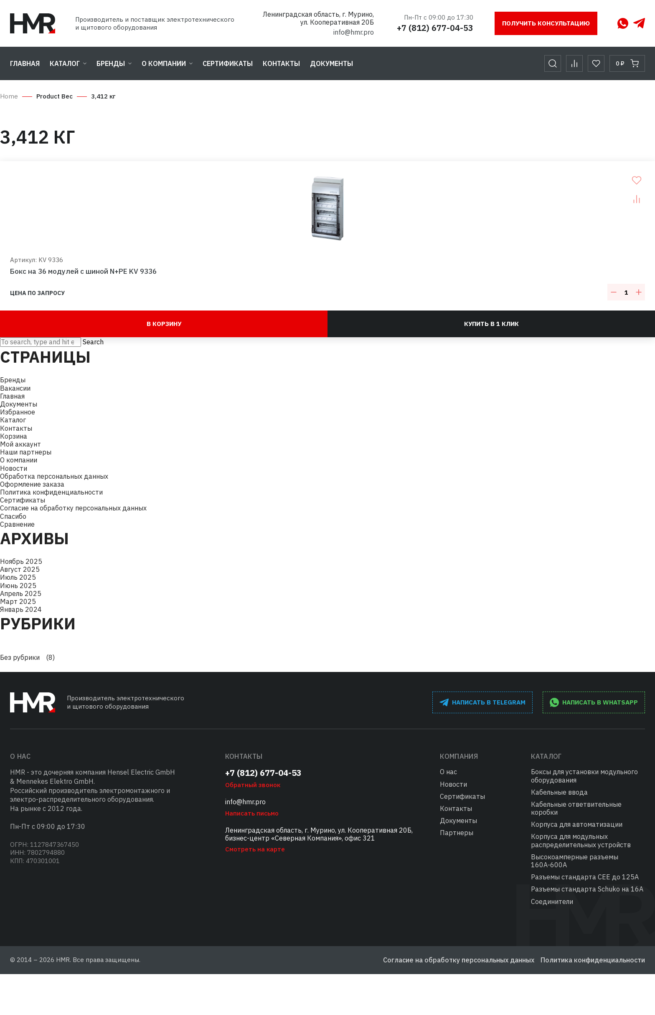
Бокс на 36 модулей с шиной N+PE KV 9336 (83, 271)
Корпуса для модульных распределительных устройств (581, 840)
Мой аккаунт (20, 444)
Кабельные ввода (559, 792)
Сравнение (17, 524)
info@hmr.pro (353, 32)
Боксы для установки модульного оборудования (584, 776)
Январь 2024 (21, 609)
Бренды (110, 63)
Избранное (17, 412)
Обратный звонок (252, 785)
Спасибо (13, 516)
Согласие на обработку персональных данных (73, 508)
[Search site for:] (40, 342)
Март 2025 (18, 601)
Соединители (552, 901)
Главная (25, 63)
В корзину (164, 324)
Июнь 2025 (18, 585)
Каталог (65, 63)
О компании (164, 63)
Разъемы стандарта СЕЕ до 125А (585, 877)
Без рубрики (20, 658)
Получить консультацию (546, 23)
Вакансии (15, 388)
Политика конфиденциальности (51, 492)
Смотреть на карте (255, 849)
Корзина (13, 436)
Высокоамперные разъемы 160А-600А (574, 861)
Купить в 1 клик (491, 324)
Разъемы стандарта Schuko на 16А (587, 889)
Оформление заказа (32, 484)
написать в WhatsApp (594, 702)
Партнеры (456, 832)
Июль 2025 (18, 577)
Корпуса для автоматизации (576, 824)
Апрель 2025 (20, 593)
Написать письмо (252, 813)
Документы (331, 63)
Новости (13, 468)
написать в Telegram (482, 702)
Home (9, 96)
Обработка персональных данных (54, 476)
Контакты (281, 63)
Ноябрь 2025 (21, 561)
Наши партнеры (25, 452)
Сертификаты (228, 63)
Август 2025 (20, 569)
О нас (448, 772)
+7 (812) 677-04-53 (435, 27)
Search (93, 342)
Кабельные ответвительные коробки (576, 808)
